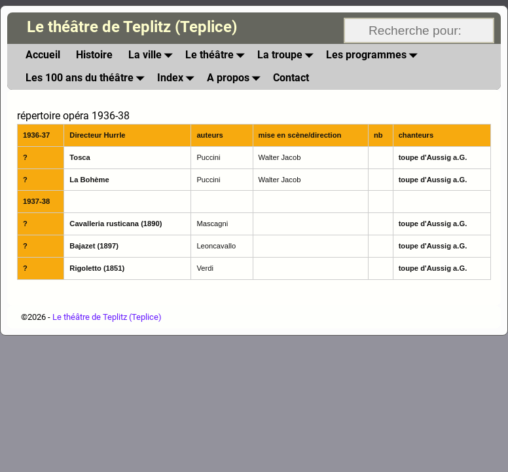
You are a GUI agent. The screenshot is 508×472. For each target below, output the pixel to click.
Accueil (43, 55)
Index (178, 78)
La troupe (287, 55)
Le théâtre (217, 55)
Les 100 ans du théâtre (87, 78)
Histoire (94, 55)
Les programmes (374, 55)
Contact (291, 77)
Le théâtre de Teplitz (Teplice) (132, 27)
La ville (152, 55)
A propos (236, 78)
